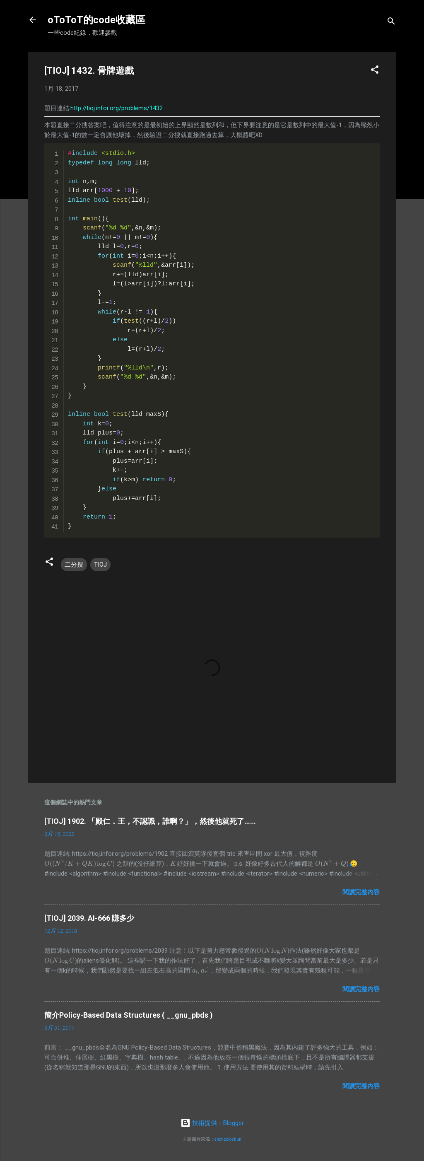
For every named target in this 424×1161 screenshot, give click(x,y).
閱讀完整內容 (361, 892)
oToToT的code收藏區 (96, 20)
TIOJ (100, 564)
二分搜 (74, 564)
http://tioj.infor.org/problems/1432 (116, 108)
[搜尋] (391, 22)
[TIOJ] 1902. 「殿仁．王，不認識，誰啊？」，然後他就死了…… (150, 821)
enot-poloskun (227, 1139)
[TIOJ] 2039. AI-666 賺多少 (89, 918)
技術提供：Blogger (212, 1123)
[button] (375, 71)
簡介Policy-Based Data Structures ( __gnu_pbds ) (128, 1015)
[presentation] (79, 863)
